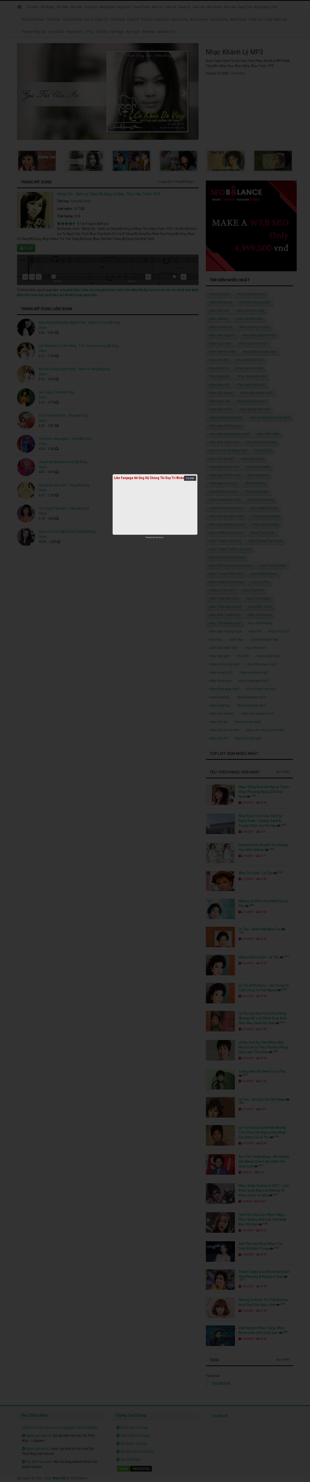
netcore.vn (159, 537)
